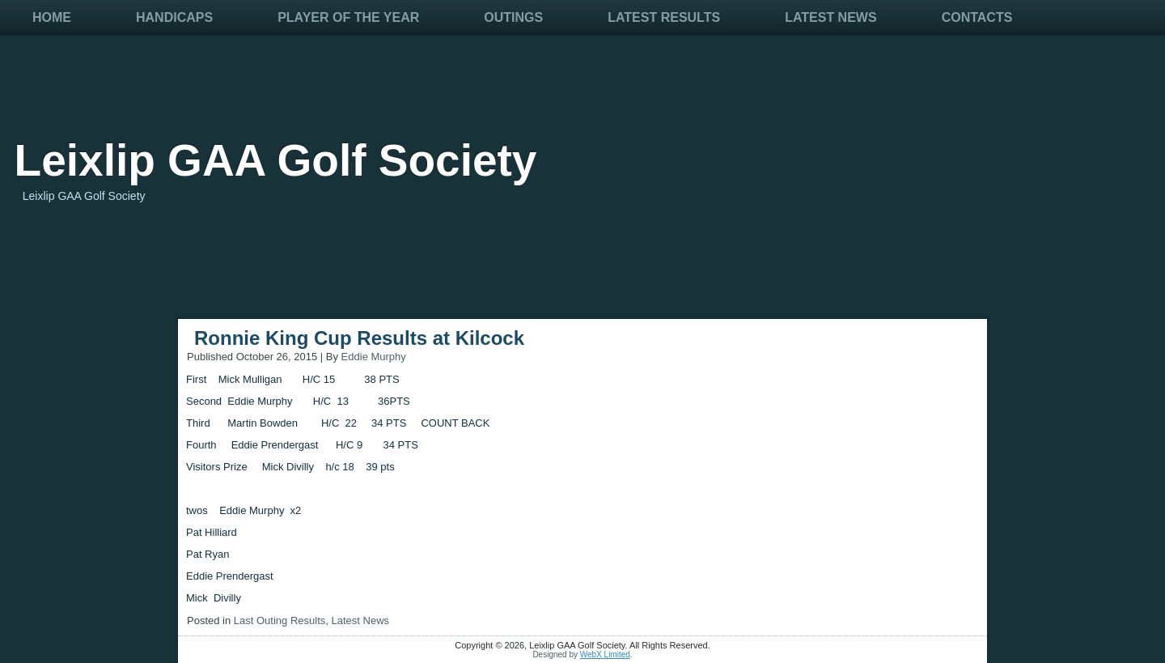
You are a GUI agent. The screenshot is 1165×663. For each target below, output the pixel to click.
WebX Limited (605, 654)
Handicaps (174, 17)
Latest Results (664, 17)
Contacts (977, 17)
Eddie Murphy (373, 357)
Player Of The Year (348, 17)
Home (51, 17)
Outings (513, 17)
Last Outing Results (279, 620)
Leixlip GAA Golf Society (276, 160)
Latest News (830, 17)
